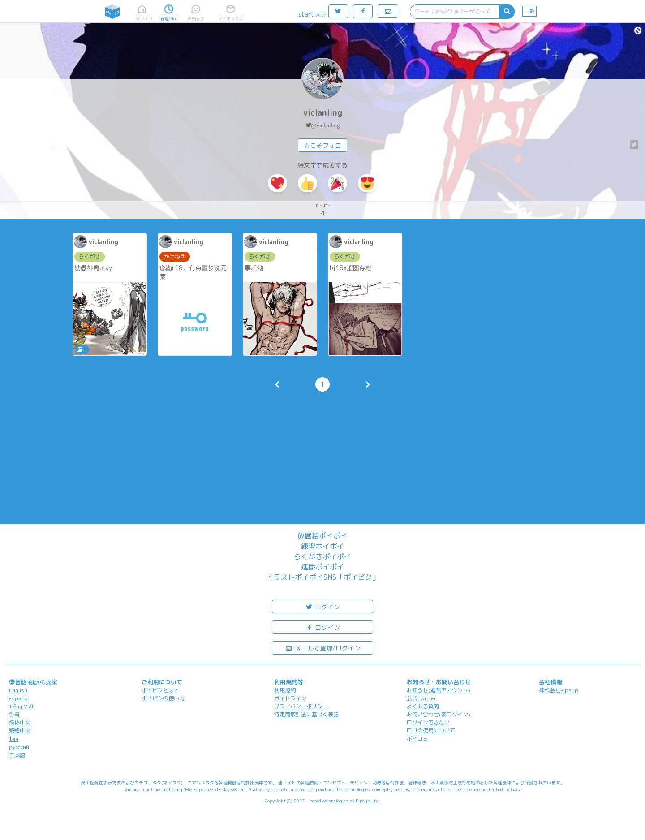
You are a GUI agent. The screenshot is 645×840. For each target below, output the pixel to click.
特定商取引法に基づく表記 (306, 714)
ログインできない (428, 722)
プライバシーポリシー (301, 706)
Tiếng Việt (21, 706)
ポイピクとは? (159, 690)
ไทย (13, 739)
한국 (14, 714)
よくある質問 (423, 706)
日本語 (17, 755)
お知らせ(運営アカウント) (438, 690)
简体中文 (19, 722)
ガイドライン (290, 698)
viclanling (322, 112)
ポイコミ (417, 738)
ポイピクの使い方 (163, 698)
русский (19, 747)
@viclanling (325, 125)
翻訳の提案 (42, 682)
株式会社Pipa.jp (558, 690)
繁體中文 (19, 730)
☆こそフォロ (322, 145)
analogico (338, 800)
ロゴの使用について (431, 730)
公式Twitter (422, 698)
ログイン (322, 606)
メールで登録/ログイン (323, 647)
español (19, 698)
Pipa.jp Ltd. (368, 800)
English (18, 690)
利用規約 (285, 690)
